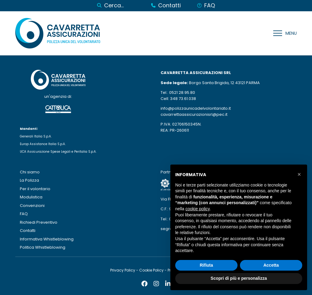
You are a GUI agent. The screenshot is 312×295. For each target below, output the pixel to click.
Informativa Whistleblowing (47, 239)
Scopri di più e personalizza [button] (239, 278)
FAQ (24, 214)
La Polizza (29, 180)
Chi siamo (30, 172)
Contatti (27, 230)
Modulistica (31, 197)
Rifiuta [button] (206, 265)
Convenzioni (32, 205)
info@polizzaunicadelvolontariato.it (196, 108)
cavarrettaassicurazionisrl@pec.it (194, 114)
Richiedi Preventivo (38, 222)
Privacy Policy (122, 270)
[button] (299, 174)
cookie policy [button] (197, 208)
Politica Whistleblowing (42, 247)
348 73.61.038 (183, 98)
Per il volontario (35, 189)
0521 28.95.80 (182, 92)
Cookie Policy (151, 270)
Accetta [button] (271, 265)
